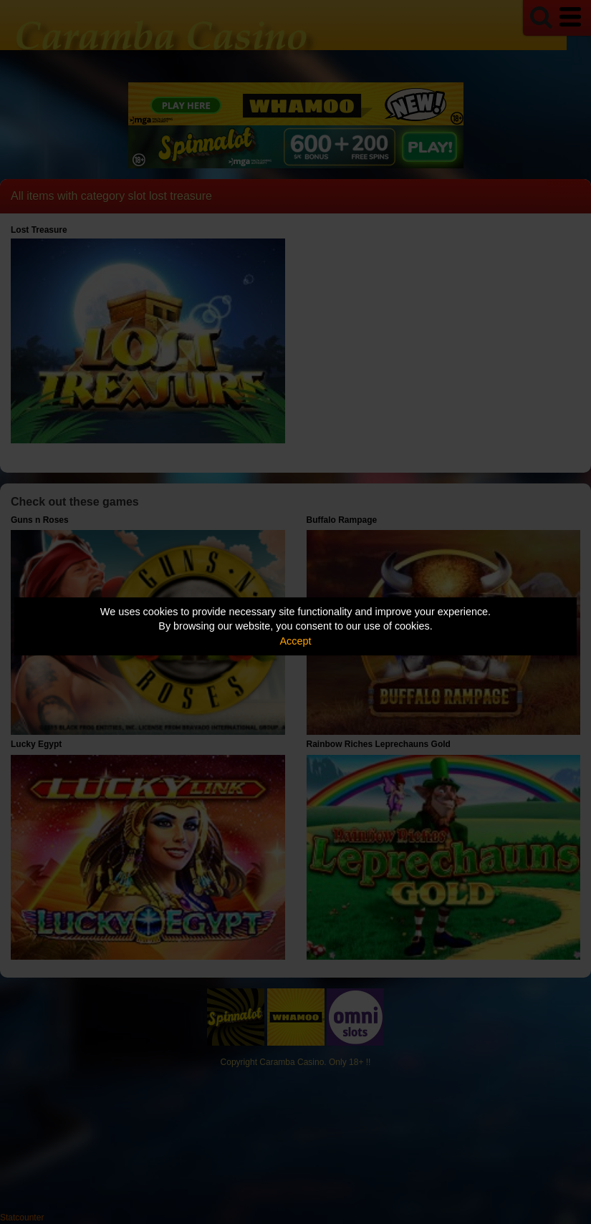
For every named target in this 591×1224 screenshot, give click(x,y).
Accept (296, 641)
